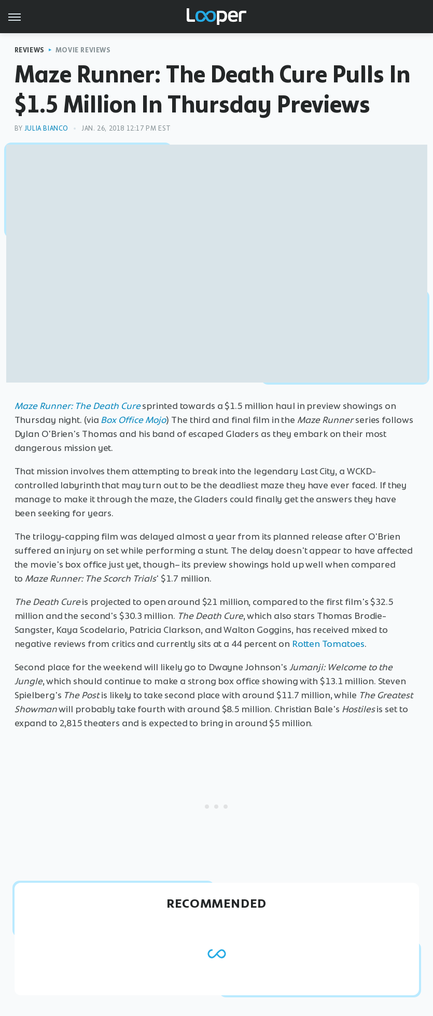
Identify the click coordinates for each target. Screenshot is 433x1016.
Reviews (30, 50)
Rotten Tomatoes (328, 644)
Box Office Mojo (133, 420)
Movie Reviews (83, 50)
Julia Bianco (46, 128)
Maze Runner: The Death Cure (78, 406)
